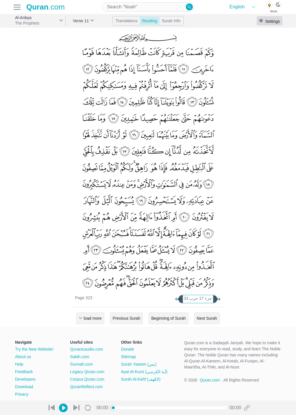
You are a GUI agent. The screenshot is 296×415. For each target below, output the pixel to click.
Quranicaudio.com (86, 349)
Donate (127, 349)
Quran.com (210, 380)
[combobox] (148, 7)
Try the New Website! (34, 349)
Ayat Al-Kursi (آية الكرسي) (144, 371)
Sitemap (128, 356)
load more (92, 318)
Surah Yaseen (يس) (138, 364)
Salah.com (79, 356)
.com (45, 7)
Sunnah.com (81, 364)
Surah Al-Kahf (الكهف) (140, 379)
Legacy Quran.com (87, 371)
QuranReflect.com (86, 386)
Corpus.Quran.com (87, 379)
